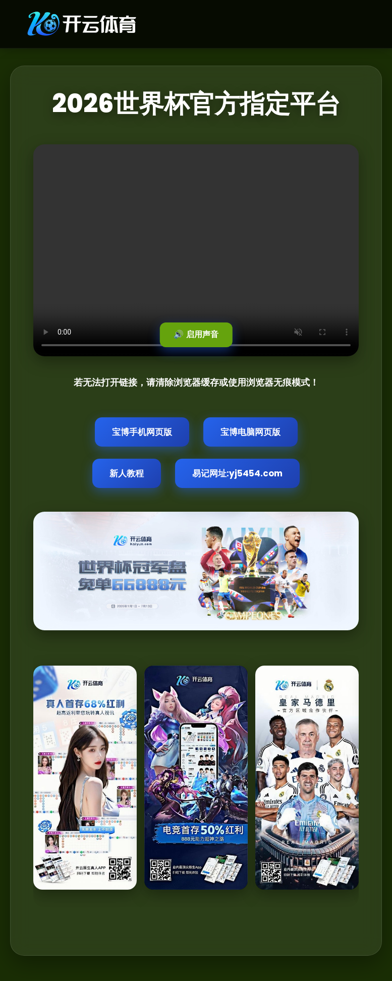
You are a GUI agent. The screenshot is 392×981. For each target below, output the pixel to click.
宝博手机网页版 (142, 432)
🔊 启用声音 (196, 334)
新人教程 (126, 473)
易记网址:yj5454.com (237, 473)
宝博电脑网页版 (250, 432)
